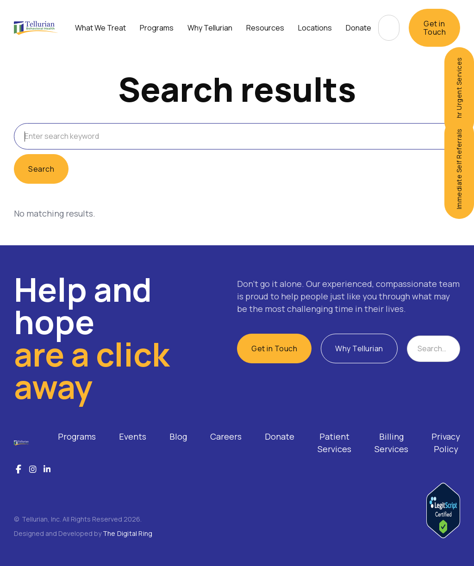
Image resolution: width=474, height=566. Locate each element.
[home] (36, 28)
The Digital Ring (127, 533)
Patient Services (334, 442)
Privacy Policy (445, 442)
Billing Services (391, 442)
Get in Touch (434, 28)
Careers (226, 436)
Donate (358, 28)
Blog (178, 436)
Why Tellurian (359, 348)
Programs (77, 436)
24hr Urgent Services (459, 92)
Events (132, 436)
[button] (100, 28)
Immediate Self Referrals (459, 168)
